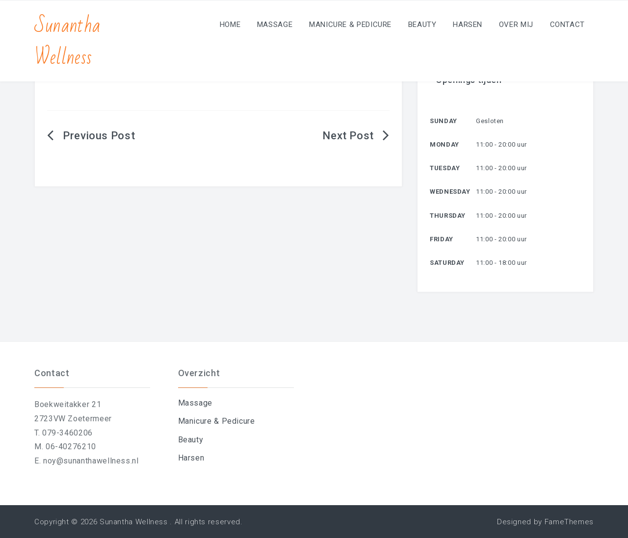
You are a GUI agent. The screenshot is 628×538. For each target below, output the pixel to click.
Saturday (447, 262)
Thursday (448, 215)
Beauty (422, 24)
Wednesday (450, 191)
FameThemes (569, 521)
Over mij (516, 24)
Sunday (443, 121)
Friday (441, 239)
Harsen (467, 24)
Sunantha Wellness (67, 41)
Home (230, 24)
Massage (274, 24)
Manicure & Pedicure (350, 24)
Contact (567, 24)
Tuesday (445, 168)
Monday (444, 144)
